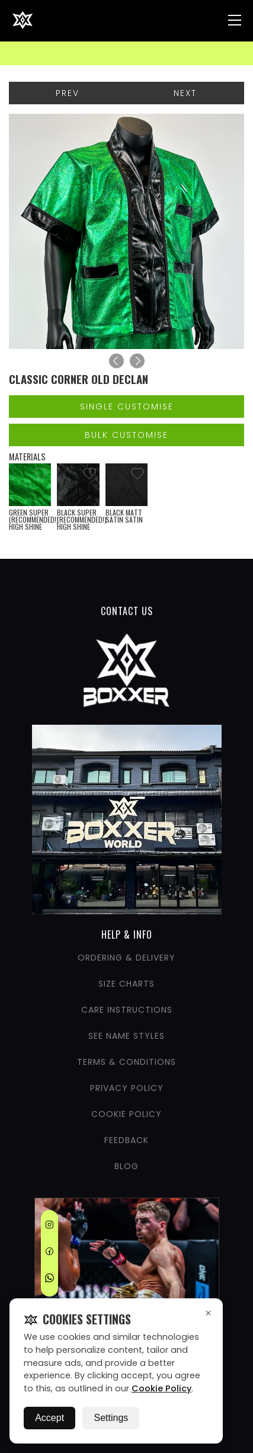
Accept (49, 1418)
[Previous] (116, 361)
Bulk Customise (126, 435)
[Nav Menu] (234, 20)
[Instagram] (49, 1227)
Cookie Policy (161, 1388)
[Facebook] (49, 1253)
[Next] (137, 361)
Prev (67, 93)
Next (185, 93)
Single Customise (127, 406)
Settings (111, 1418)
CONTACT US (127, 611)
